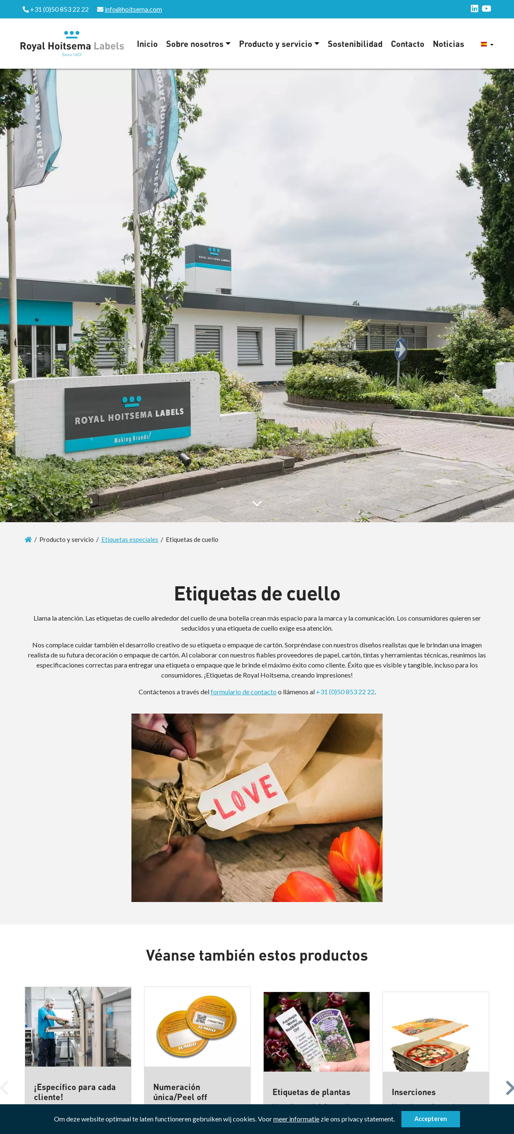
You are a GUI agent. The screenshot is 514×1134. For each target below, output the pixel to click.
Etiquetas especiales (129, 539)
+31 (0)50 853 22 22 (345, 692)
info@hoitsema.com (133, 9)
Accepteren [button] (430, 1118)
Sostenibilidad (355, 44)
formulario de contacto (244, 692)
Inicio (147, 44)
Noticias (448, 44)
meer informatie (296, 1119)
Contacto (407, 44)
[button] (397, 1120)
